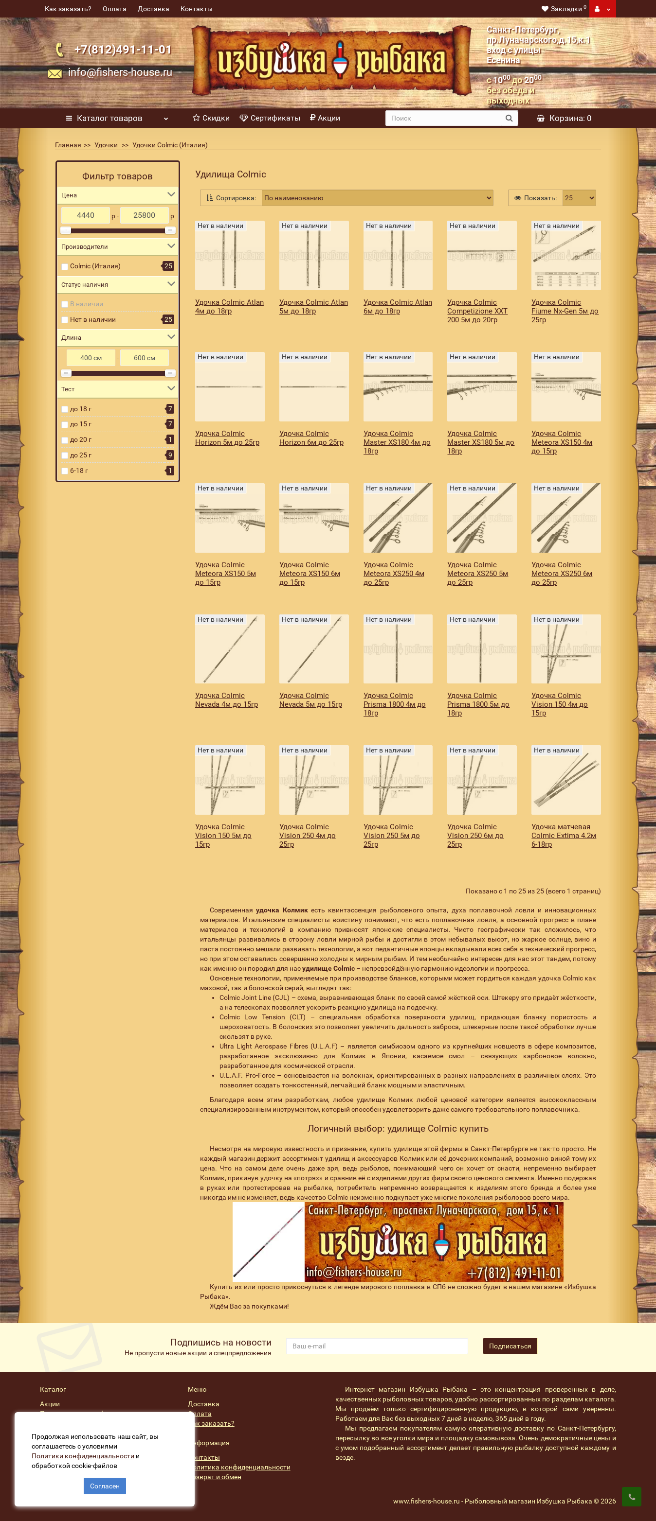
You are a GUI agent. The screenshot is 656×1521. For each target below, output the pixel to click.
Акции (325, 117)
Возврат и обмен (214, 1477)
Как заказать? (68, 9)
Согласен (105, 1486)
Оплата (115, 9)
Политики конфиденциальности (83, 1456)
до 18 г (80, 409)
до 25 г (80, 455)
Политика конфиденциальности (239, 1467)
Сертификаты (269, 117)
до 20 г (80, 439)
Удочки (106, 145)
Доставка (153, 9)
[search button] (509, 118)
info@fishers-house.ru (120, 72)
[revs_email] (377, 1346)
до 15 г (80, 424)
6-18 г (79, 470)
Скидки (211, 117)
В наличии (86, 304)
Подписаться (510, 1346)
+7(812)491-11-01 (123, 49)
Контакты (197, 9)
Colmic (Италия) (95, 266)
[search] (443, 118)
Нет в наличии (93, 319)
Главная (68, 145)
